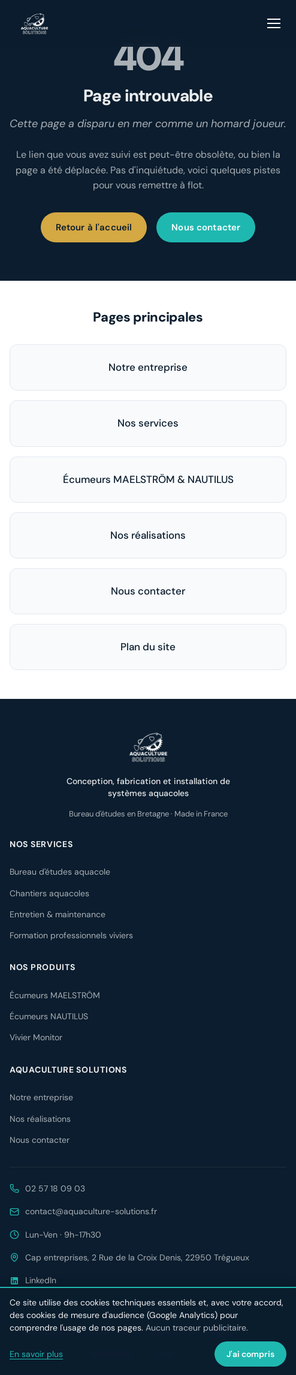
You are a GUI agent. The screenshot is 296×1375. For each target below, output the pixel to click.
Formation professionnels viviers (71, 935)
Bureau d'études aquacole (60, 871)
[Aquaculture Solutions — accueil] (34, 23)
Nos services (148, 423)
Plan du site (148, 646)
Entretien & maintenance (57, 914)
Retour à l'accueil (94, 227)
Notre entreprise (148, 367)
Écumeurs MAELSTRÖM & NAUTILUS (148, 479)
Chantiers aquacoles (49, 893)
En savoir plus (36, 1354)
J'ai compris (250, 1354)
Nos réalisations (148, 535)
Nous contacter (205, 227)
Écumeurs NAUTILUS (49, 1016)
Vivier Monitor (36, 1037)
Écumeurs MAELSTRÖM (55, 995)
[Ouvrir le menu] (274, 23)
